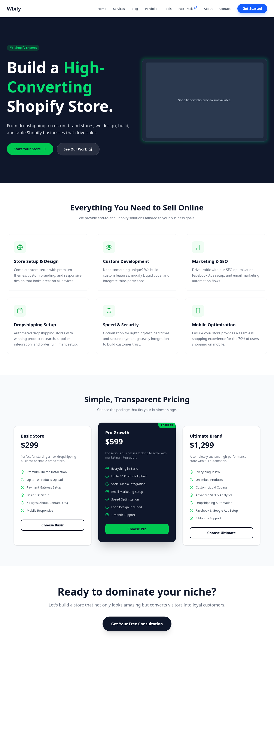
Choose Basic (52, 525)
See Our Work (78, 149)
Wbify (14, 8)
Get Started (252, 8)
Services (119, 9)
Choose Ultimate (221, 532)
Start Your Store (30, 149)
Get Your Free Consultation (137, 623)
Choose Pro (136, 529)
